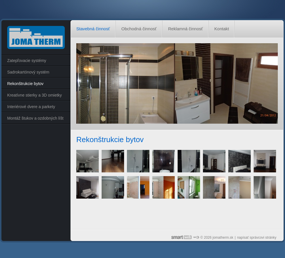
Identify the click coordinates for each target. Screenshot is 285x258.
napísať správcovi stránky (256, 238)
